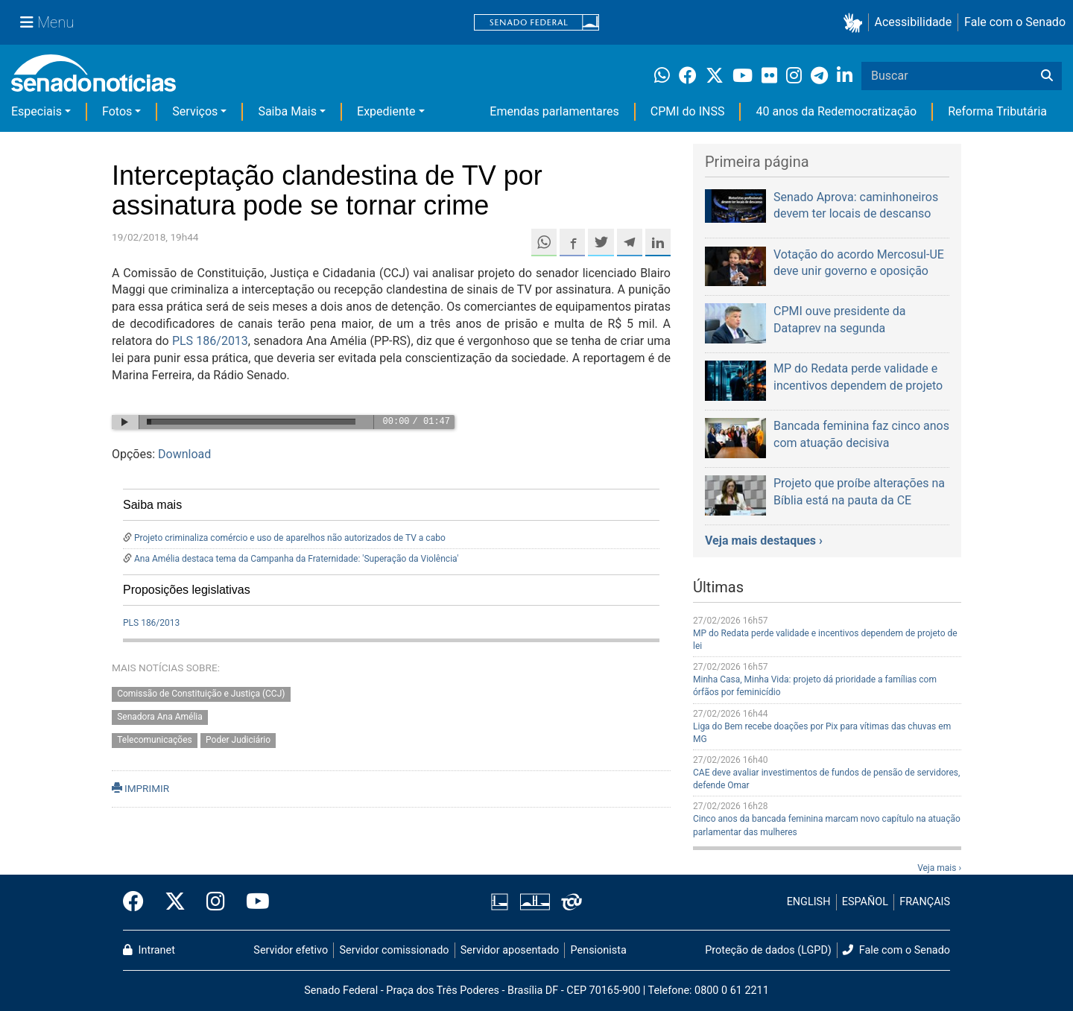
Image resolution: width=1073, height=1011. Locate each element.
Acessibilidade (913, 22)
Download (184, 454)
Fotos (117, 111)
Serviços (195, 111)
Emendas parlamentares (554, 111)
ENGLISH (809, 902)
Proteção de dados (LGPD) (768, 950)
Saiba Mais (287, 111)
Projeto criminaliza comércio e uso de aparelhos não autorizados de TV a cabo (290, 538)
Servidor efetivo (290, 950)
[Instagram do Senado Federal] (215, 902)
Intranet (149, 950)
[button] (855, 23)
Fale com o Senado (1015, 22)
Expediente (386, 111)
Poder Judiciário (238, 740)
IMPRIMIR (140, 788)
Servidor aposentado (509, 950)
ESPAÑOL (865, 902)
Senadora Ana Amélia (160, 716)
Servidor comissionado (394, 950)
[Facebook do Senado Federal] (138, 902)
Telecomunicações (154, 740)
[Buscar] (1047, 76)
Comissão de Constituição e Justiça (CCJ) (201, 693)
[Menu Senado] (46, 22)
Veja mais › (939, 868)
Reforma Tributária (997, 111)
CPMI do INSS (688, 111)
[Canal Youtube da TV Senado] (252, 902)
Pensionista (599, 950)
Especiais (36, 111)
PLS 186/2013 (210, 341)
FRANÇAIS (924, 902)
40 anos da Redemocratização (836, 111)
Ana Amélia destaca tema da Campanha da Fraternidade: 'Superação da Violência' (296, 559)
